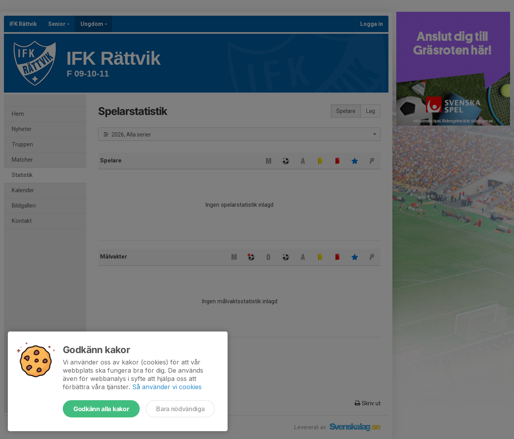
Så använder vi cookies (167, 387)
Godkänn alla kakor (101, 409)
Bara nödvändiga (180, 409)
